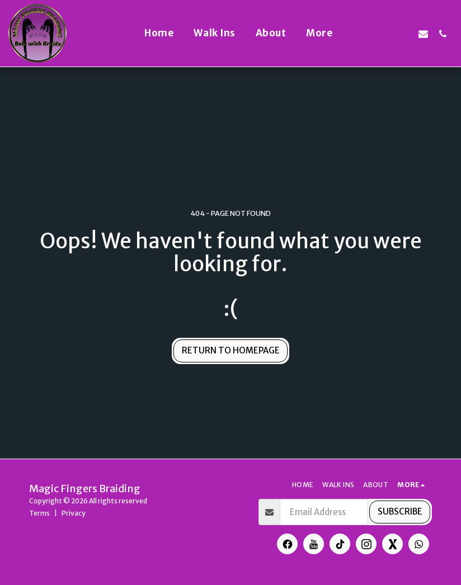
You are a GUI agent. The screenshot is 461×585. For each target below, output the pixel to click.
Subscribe (400, 511)
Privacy (74, 513)
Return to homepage (231, 350)
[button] (364, 34)
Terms (39, 513)
